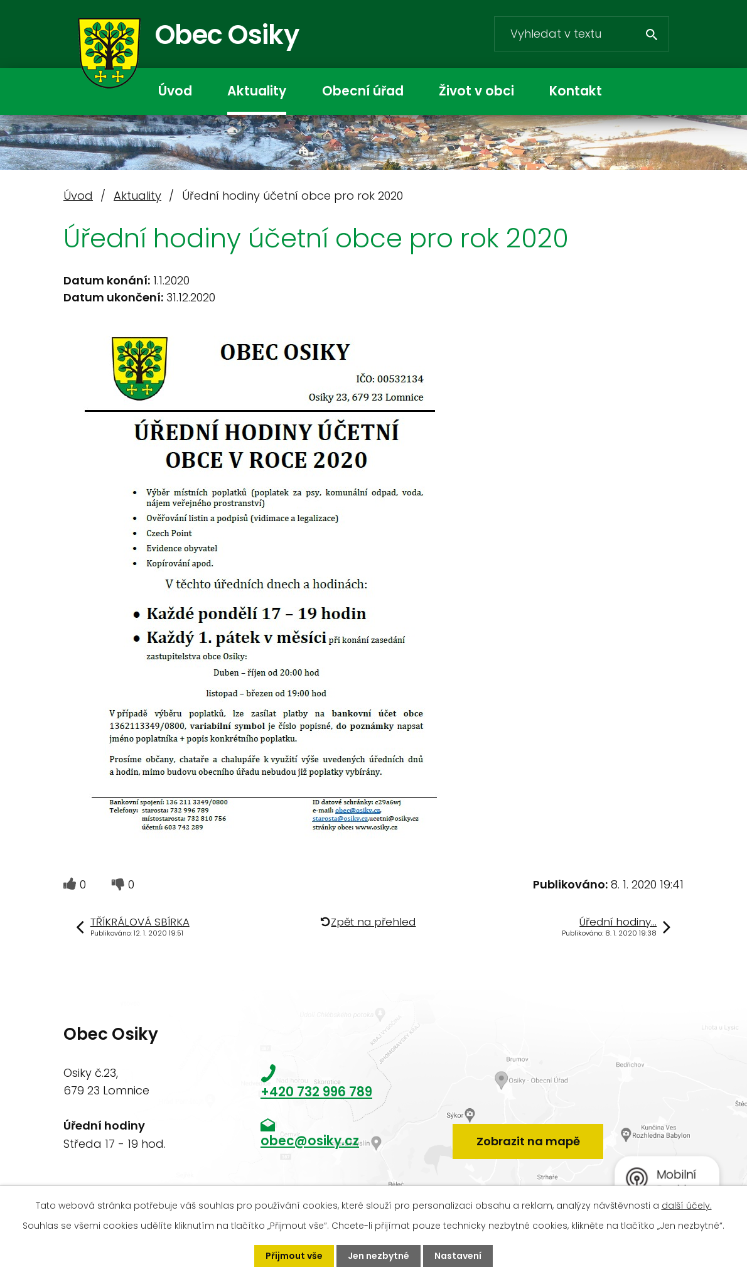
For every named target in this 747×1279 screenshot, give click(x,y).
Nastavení (457, 1255)
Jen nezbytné (378, 1255)
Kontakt (575, 91)
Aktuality (256, 91)
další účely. (687, 1205)
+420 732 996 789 (316, 1092)
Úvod (175, 91)
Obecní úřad (363, 91)
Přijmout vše (294, 1255)
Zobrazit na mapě (528, 1141)
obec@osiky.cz (310, 1141)
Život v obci (476, 91)
